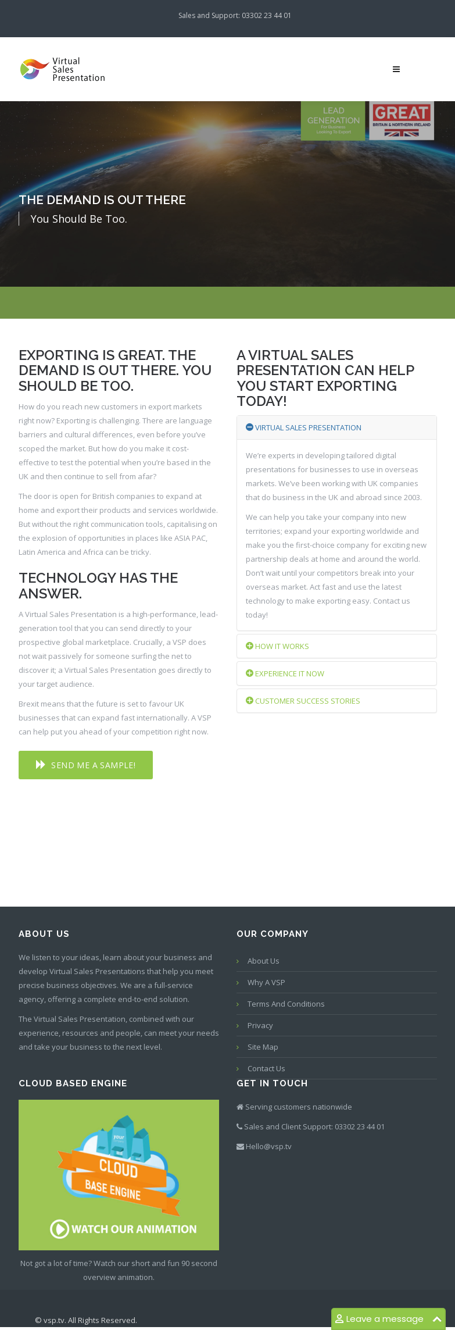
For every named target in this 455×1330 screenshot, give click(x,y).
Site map (263, 1047)
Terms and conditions (286, 1004)
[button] (86, 765)
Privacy (260, 1025)
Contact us (266, 1068)
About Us (264, 960)
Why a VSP (266, 982)
